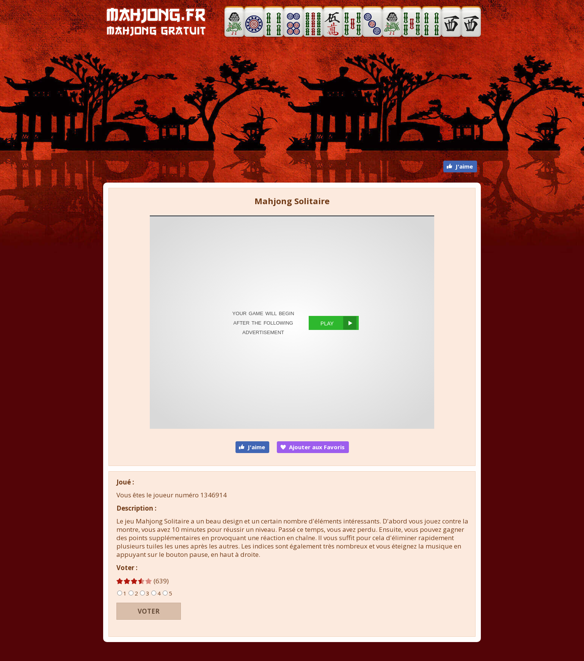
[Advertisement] (292, 100)
